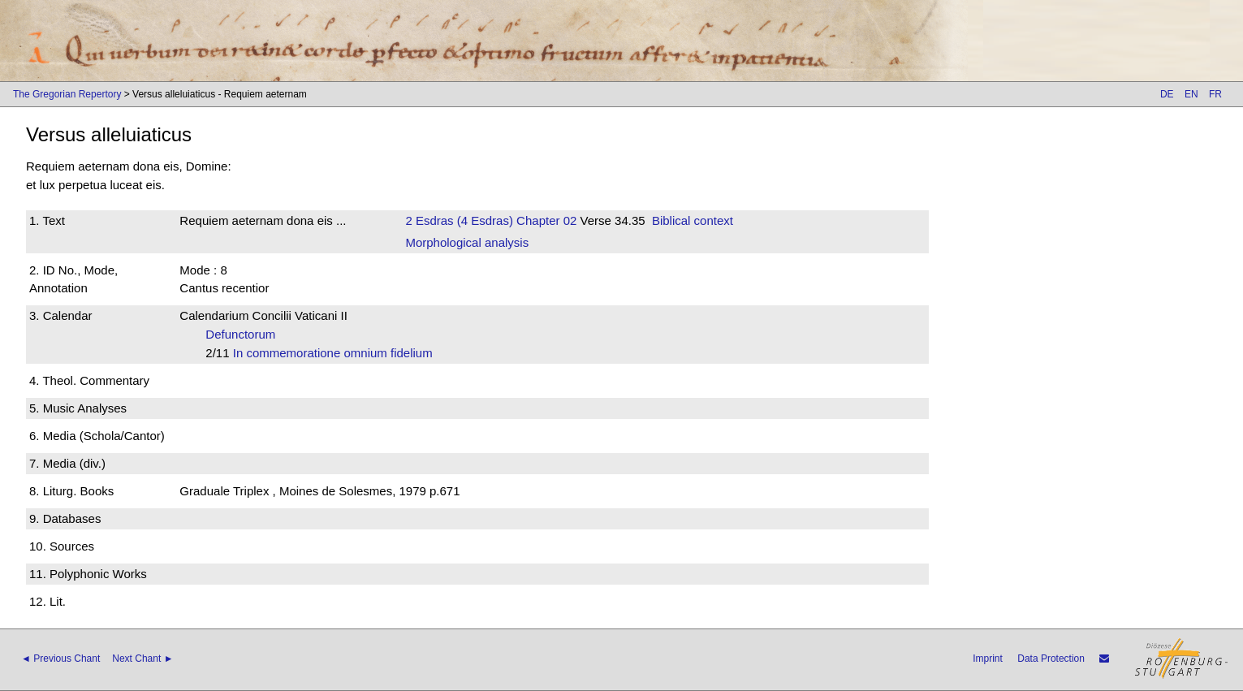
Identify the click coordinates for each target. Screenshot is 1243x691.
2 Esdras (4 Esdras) (459, 220)
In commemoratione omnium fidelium (337, 353)
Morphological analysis (467, 242)
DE (1167, 94)
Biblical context (692, 220)
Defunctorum (245, 334)
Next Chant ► (142, 658)
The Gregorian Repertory (67, 94)
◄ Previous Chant (60, 658)
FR (1215, 94)
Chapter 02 (544, 220)
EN (1191, 94)
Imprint (988, 658)
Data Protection (1051, 658)
